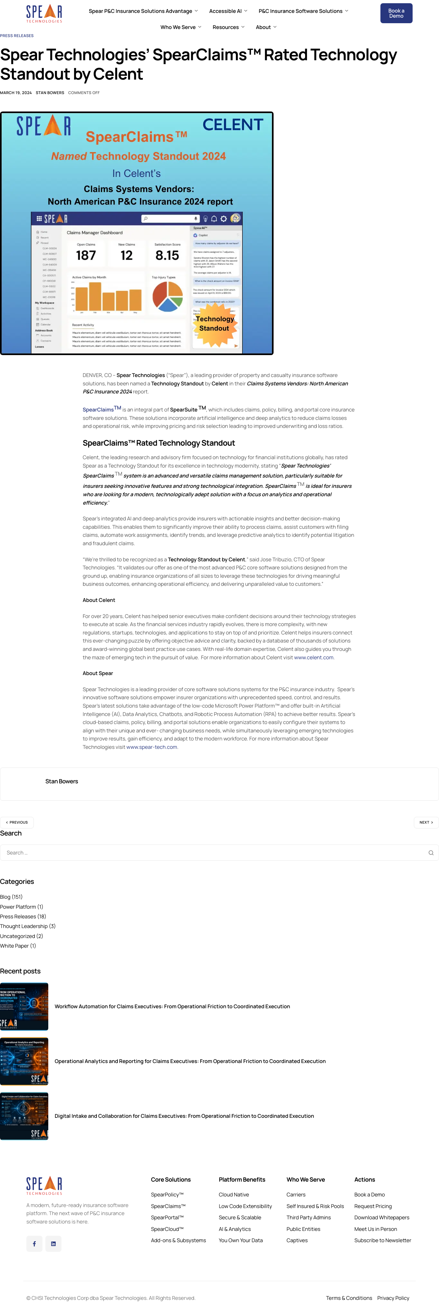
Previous (19, 822)
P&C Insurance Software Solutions (303, 11)
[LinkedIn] (53, 1244)
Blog (5, 896)
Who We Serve (181, 27)
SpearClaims (102, 409)
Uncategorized (17, 936)
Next (424, 822)
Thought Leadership (24, 926)
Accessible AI (228, 11)
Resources (228, 27)
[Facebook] (34, 1244)
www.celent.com (313, 657)
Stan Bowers (50, 92)
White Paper (14, 945)
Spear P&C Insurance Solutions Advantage (143, 11)
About (266, 27)
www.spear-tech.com (151, 746)
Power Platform (18, 906)
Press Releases (17, 35)
